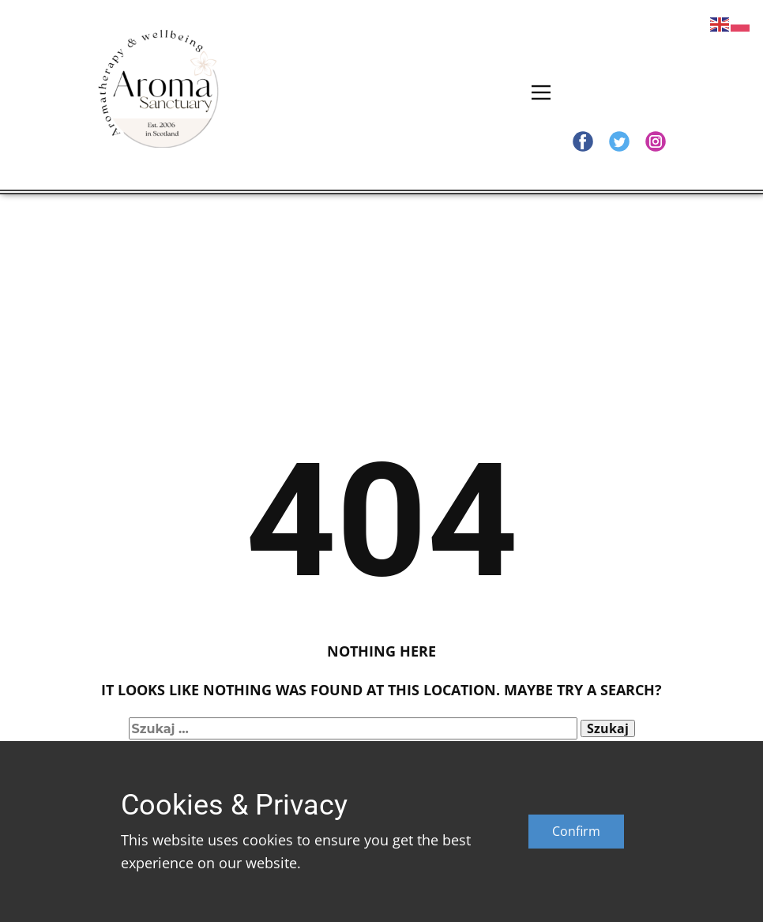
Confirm (576, 831)
